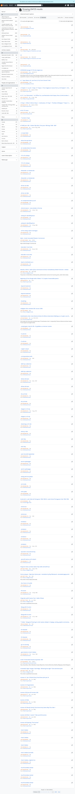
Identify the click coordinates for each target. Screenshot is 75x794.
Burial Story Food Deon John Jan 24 (34, 677)
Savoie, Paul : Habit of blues (32, 598)
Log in (71, 5)
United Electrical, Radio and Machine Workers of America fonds (9, 29)
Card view (36, 17)
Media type (5, 160)
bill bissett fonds (9, 33)
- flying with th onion (25, 607)
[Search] (29, 5)
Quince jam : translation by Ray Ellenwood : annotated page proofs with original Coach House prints (45, 574)
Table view (43, 17)
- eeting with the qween (26, 476)
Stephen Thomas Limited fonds (9, 36)
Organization (27, 685)
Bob (24, 700)
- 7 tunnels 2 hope (25, 118)
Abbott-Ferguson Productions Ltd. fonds (9, 17)
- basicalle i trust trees (26, 254)
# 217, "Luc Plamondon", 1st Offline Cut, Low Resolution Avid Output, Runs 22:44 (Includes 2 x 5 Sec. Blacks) (45, 95)
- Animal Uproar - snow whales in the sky (31, 208)
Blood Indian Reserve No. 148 (9, 143)
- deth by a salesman (25, 364)
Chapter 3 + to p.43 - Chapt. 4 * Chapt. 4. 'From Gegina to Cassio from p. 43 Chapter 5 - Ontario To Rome (45, 88)
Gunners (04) (29, 692)
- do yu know (23, 394)
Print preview (23, 17)
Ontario (9, 132)
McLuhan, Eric (9, 99)
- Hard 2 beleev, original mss (27, 760)
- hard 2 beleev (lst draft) (26, 752)
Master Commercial (32, 238)
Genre (3, 151)
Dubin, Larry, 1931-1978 (9, 97)
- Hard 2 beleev (24, 737)
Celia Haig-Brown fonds (29, 73)
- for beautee (23, 629)
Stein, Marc (9, 79)
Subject (4, 147)
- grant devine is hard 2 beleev (28, 652)
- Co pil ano (23, 334)
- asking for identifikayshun (27, 215)
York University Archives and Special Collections (9, 71)
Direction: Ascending (69, 17)
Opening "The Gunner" (29, 722)
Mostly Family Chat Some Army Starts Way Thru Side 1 (37, 707)
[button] (65, 5)
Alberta (9, 127)
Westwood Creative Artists (9, 75)
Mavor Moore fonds (9, 42)
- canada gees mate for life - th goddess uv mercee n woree (36, 326)
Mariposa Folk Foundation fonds (9, 21)
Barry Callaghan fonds (9, 44)
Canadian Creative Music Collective (9, 101)
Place (3, 117)
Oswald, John (9, 109)
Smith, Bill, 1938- (9, 113)
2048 (56, 792)
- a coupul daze (24, 133)
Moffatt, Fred (9, 60)
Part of (3, 11)
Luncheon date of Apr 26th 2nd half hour (35, 566)
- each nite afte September (27, 454)
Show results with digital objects (66, 21)
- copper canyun (24, 349)
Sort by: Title (60, 17)
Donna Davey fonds (28, 113)
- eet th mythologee (25, 461)
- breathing (23, 301)
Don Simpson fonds (9, 39)
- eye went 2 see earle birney (27, 551)
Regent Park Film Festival (9, 66)
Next (59, 792)
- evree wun (23, 506)
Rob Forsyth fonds (27, 91)
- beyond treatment (25, 286)
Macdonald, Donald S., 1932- (9, 55)
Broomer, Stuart (9, 111)
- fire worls (23, 590)
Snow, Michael (9, 94)
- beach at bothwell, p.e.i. (26, 262)
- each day (23, 439)
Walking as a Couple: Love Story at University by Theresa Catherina (45, 316)
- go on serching (24, 644)
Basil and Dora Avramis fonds (30, 241)
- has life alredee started (26, 767)
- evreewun (23, 521)
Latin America (9, 136)
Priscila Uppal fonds (28, 319)
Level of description (7, 155)
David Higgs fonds (27, 502)
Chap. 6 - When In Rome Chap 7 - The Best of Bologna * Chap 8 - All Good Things (45, 103)
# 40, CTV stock (24, 110)
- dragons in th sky (25, 409)
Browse (10, 5)
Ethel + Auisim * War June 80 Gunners (33, 715)
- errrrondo (23, 484)
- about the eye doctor (26, 140)
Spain (9, 134)
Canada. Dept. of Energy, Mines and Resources (9, 105)
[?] (21, 47)
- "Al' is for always (25, 155)
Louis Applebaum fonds (9, 46)
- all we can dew (24, 185)
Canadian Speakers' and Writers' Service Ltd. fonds (9, 25)
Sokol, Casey (9, 92)
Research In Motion (9, 77)
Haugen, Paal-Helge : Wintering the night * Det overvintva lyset (41, 668)
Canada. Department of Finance (9, 88)
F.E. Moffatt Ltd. (9, 68)
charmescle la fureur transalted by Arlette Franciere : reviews (44, 269)
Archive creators (6, 50)
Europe (9, 129)
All (2, 14)
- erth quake (23, 491)
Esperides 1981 (31, 659)
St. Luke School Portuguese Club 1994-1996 (44, 499)
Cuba (9, 125)
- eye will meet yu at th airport (28, 559)
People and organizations (8, 83)
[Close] (73, 1)
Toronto (9, 139)
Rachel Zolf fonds (27, 36)
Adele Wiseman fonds (28, 625)
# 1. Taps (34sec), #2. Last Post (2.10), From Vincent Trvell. (35, 80)
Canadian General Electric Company (9, 63)
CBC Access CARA (31, 308)
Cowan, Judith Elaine (9, 58)
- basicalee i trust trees (26, 247)
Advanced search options (27, 14)
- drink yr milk (24, 431)
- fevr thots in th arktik (26, 583)
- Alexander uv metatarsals (27, 170)
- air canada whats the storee (28, 148)
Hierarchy (30, 17)
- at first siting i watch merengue (28, 230)
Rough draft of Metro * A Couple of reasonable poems (39, 278)
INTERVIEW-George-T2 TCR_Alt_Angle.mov (31, 70)
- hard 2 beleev (24, 730)
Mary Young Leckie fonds (29, 98)
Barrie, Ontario (9, 141)
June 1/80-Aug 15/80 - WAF (38, 125)
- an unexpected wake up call (28, 200)
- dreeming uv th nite (25, 424)
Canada (9, 122)
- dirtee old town (24, 379)
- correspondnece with (26, 356)
